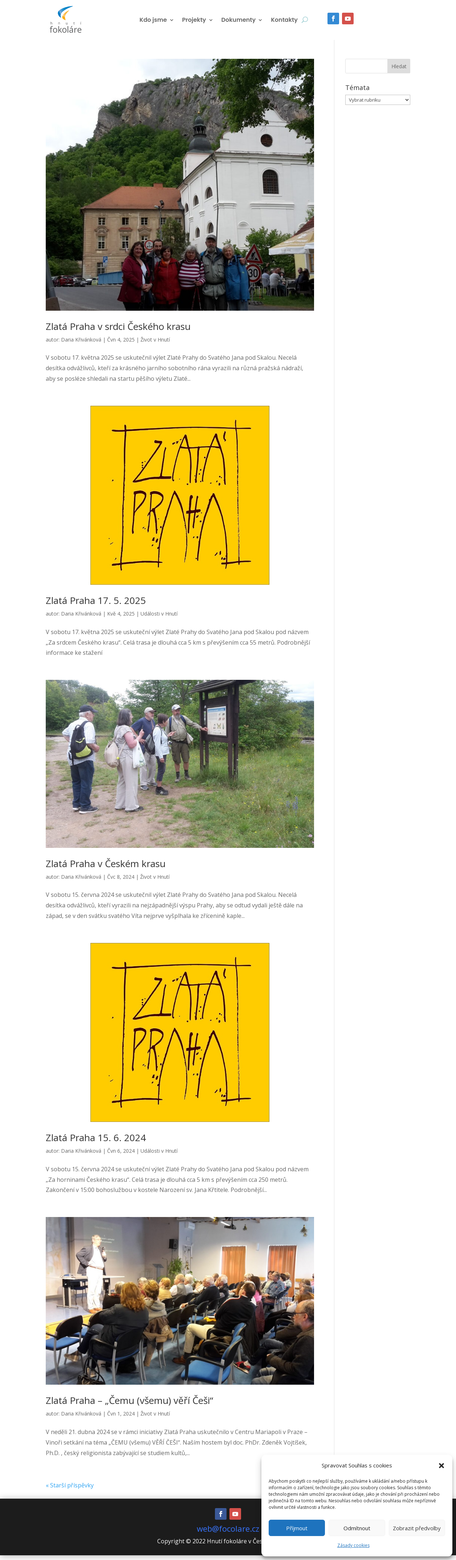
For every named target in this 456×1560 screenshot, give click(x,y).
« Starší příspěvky (70, 1490)
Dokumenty (238, 22)
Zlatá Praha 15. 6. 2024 (96, 1142)
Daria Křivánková (81, 344)
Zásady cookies (353, 1545)
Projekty (194, 22)
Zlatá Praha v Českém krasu (106, 868)
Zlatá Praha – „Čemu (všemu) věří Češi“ (129, 1405)
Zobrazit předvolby (417, 1528)
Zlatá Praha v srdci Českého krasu (118, 331)
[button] (441, 1465)
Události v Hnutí (159, 618)
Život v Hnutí (155, 344)
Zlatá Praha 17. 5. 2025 (96, 605)
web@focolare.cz (228, 1533)
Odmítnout (356, 1528)
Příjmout (297, 1528)
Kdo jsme (153, 22)
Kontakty (284, 22)
